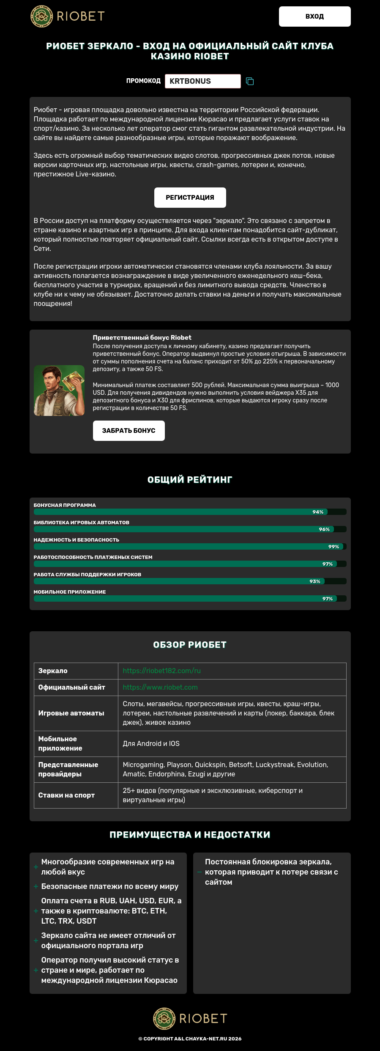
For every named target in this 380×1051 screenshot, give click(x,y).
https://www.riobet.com (160, 687)
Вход (315, 16)
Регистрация (190, 197)
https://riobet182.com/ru (162, 671)
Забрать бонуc (128, 431)
